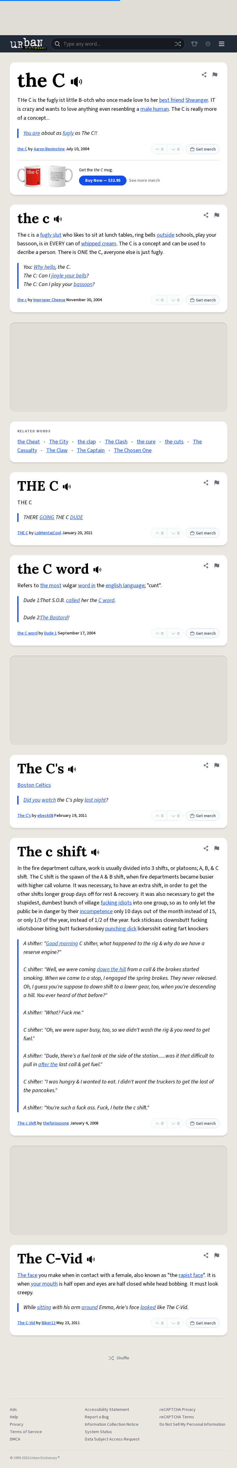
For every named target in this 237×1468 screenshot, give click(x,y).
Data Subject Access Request (112, 1439)
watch (49, 800)
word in (86, 585)
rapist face (191, 1275)
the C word (27, 633)
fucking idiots (116, 903)
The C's (24, 816)
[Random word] (177, 44)
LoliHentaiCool (48, 533)
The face (27, 1275)
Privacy (16, 1424)
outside (165, 235)
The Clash (116, 442)
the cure (146, 442)
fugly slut (50, 235)
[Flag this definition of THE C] (217, 483)
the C (22, 149)
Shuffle (118, 1358)
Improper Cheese (49, 300)
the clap (86, 442)
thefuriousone (56, 1123)
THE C (22, 533)
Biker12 (49, 1323)
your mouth (44, 1284)
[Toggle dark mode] (208, 43)
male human (154, 109)
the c (22, 300)
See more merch (144, 180)
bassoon (82, 284)
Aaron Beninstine (49, 149)
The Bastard (54, 618)
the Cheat (28, 442)
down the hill (111, 969)
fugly (68, 133)
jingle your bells (68, 276)
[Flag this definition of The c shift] (217, 848)
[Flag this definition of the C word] (217, 566)
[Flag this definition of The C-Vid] (217, 1255)
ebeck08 (45, 816)
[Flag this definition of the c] (217, 215)
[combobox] (118, 44)
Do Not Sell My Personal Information (192, 1424)
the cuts (174, 442)
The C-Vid (26, 1323)
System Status (98, 1432)
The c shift (26, 1123)
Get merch (203, 149)
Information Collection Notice (112, 1424)
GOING (47, 517)
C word (106, 600)
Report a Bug (97, 1417)
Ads (13, 1410)
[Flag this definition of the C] (215, 75)
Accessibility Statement (107, 1410)
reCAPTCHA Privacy (178, 1410)
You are (31, 133)
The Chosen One (133, 450)
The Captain (91, 450)
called (73, 600)
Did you (31, 800)
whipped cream (98, 243)
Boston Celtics (34, 785)
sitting (44, 1307)
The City (58, 442)
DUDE (76, 517)
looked (148, 1307)
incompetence (96, 911)
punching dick (120, 929)
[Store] (194, 43)
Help (14, 1417)
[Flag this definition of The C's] (217, 765)
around (89, 1307)
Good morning (62, 943)
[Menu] (221, 43)
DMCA (15, 1439)
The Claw (57, 450)
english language (125, 585)
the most (50, 585)
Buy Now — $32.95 (102, 180)
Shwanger (196, 100)
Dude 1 (50, 633)
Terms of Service (26, 1432)
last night (95, 800)
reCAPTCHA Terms (177, 1417)
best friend (171, 100)
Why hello (44, 267)
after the (48, 1064)
